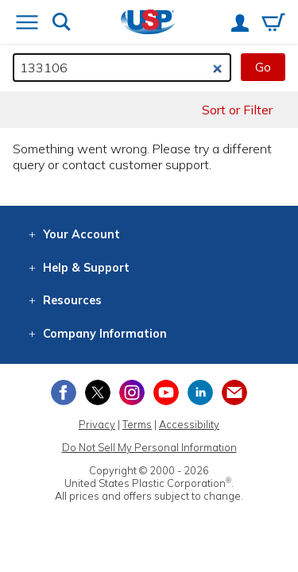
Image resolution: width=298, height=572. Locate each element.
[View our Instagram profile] (132, 392)
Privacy (97, 424)
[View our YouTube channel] (166, 392)
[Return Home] (148, 23)
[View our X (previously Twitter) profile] (98, 392)
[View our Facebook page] (63, 392)
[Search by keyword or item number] (122, 67)
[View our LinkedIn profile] (200, 392)
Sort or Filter (237, 110)
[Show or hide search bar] (61, 23)
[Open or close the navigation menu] (27, 24)
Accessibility (189, 424)
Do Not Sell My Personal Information (149, 447)
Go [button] (263, 67)
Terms (137, 424)
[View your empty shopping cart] (273, 23)
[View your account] (240, 24)
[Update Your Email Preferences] (234, 392)
